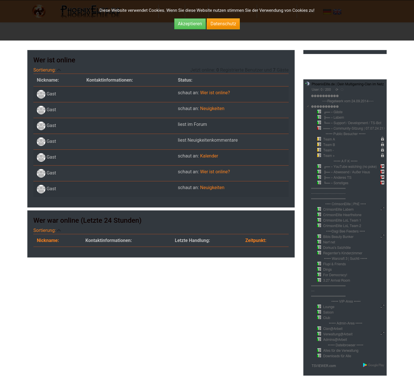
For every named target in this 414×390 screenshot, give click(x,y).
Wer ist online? (215, 92)
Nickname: (48, 240)
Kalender (209, 156)
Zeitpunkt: (255, 240)
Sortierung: (45, 70)
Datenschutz (223, 23)
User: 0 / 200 (321, 89)
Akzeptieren (190, 23)
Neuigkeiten (212, 108)
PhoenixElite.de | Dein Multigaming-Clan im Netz (348, 84)
